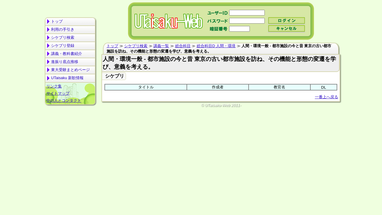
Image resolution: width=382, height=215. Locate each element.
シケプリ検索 (62, 37)
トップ (57, 21)
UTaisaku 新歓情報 (67, 78)
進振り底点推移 (64, 61)
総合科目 (183, 46)
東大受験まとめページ (70, 69)
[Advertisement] (70, 130)
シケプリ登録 (62, 45)
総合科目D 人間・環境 (216, 46)
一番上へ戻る (326, 97)
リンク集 (54, 86)
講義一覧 (161, 46)
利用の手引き (62, 29)
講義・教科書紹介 (66, 53)
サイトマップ (58, 93)
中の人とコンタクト (63, 100)
